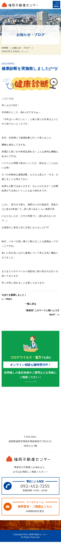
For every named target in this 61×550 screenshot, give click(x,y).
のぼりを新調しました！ (14, 297)
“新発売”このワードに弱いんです (42, 312)
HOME (5, 48)
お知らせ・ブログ (21, 48)
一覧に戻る (30, 303)
